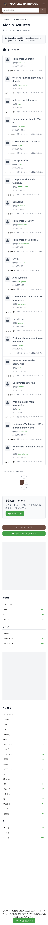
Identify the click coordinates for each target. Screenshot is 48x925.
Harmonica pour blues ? (25, 239)
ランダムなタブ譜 (24, 527)
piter (20, 164)
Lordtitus (21, 387)
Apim (20, 145)
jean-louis (22, 262)
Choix (15, 258)
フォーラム (6, 19)
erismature (22, 224)
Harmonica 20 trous (23, 58)
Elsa (19, 368)
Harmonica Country (23, 220)
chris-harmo (23, 187)
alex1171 (21, 206)
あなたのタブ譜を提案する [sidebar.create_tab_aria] (24, 533)
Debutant (17, 201)
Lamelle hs (18, 319)
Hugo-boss (22, 85)
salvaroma (22, 304)
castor (20, 323)
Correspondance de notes (26, 141)
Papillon (21, 62)
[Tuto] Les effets (21, 160)
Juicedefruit (22, 431)
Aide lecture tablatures (24, 100)
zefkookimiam (23, 243)
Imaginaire (22, 281)
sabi (19, 104)
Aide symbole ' (20, 277)
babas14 (21, 126)
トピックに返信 (15, 513)
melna (20, 409)
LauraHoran (23, 454)
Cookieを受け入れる (24, 920)
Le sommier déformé (23, 382)
